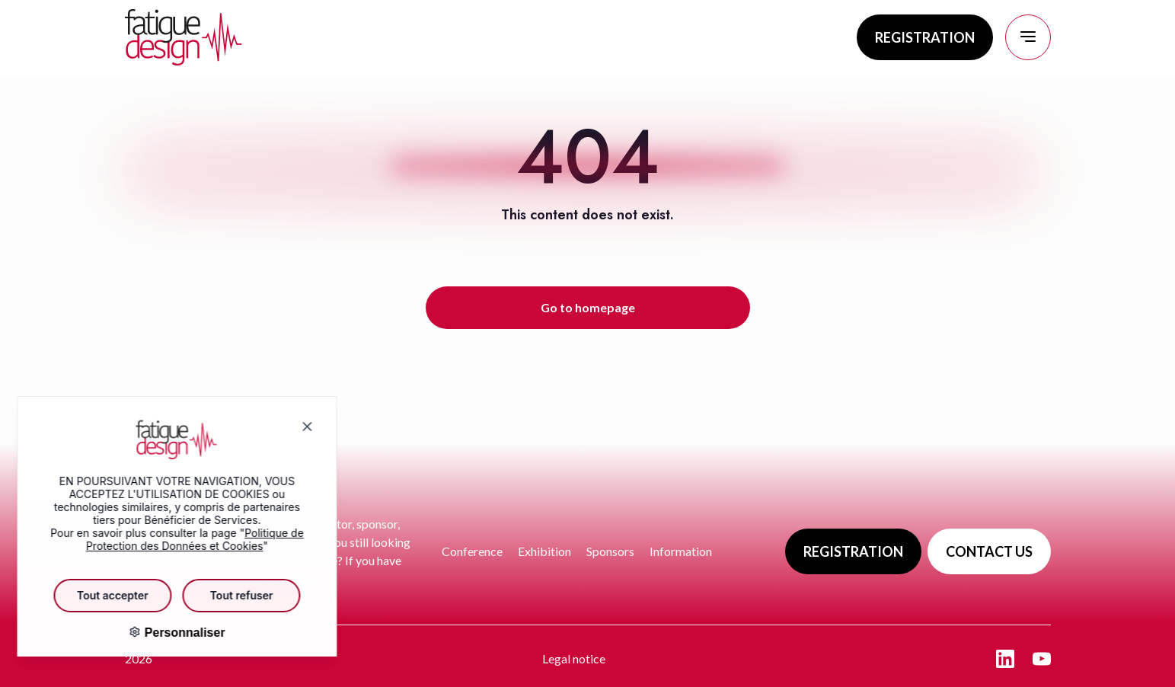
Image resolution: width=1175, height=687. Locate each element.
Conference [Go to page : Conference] (472, 551)
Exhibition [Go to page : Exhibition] (544, 551)
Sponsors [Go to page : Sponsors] (610, 551)
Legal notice (573, 658)
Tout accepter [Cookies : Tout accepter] (101, 595)
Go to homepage (588, 307)
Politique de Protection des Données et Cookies (183, 539)
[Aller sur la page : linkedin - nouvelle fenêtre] (1005, 659)
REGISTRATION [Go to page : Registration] (925, 37)
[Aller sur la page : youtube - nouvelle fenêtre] (1042, 659)
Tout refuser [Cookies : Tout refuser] (230, 595)
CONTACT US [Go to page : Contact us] (989, 551)
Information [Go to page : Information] (681, 551)
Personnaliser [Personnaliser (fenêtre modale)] (171, 632)
